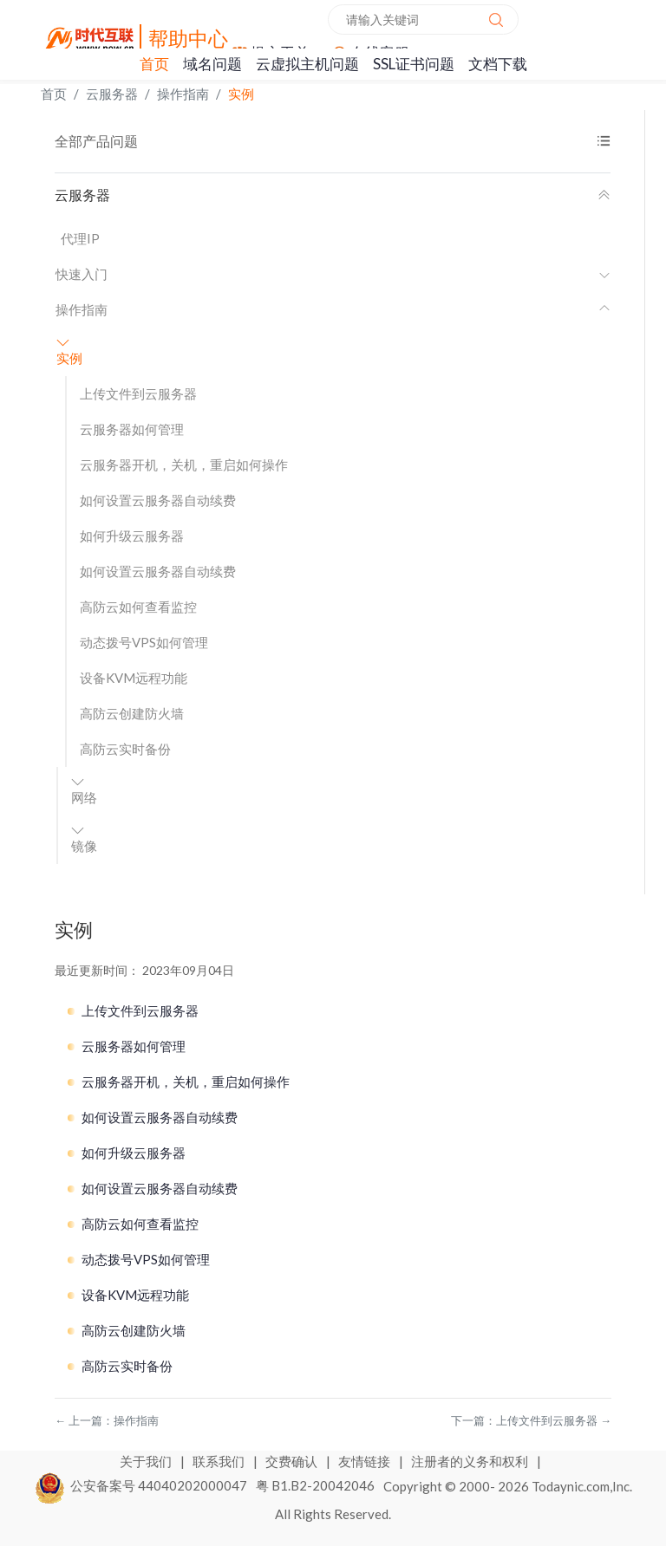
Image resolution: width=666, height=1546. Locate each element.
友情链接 (365, 1461)
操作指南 (183, 93)
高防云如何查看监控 (138, 606)
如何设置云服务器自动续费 (158, 500)
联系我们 (220, 1461)
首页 (154, 64)
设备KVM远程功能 (133, 677)
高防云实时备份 (125, 749)
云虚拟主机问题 (307, 64)
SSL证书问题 (413, 64)
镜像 (84, 839)
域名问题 (212, 64)
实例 (241, 93)
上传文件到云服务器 (138, 393)
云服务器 (112, 93)
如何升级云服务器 (132, 535)
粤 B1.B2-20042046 (315, 1485)
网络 (84, 790)
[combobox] (423, 19)
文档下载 (497, 64)
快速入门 (333, 274)
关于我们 (147, 1461)
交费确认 (292, 1461)
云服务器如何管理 (132, 429)
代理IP (80, 238)
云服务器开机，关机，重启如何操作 (184, 464)
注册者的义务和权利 (471, 1461)
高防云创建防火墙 (132, 713)
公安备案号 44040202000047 (142, 1485)
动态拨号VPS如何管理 (144, 642)
